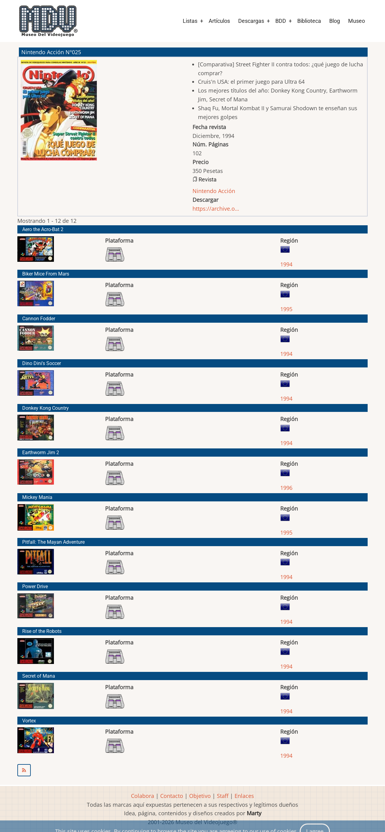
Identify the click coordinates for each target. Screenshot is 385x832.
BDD (280, 21)
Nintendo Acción (213, 191)
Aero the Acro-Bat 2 (42, 229)
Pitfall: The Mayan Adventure (53, 542)
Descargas (251, 21)
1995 (286, 309)
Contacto (171, 795)
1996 (286, 487)
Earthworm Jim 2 (40, 452)
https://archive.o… (215, 208)
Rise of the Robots (42, 631)
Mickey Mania (37, 497)
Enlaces (244, 795)
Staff (222, 795)
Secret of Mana (38, 676)
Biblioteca (309, 21)
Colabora (142, 795)
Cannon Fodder (38, 318)
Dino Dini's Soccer (41, 363)
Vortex (29, 721)
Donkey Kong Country (45, 408)
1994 (286, 264)
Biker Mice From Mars (45, 274)
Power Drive (35, 586)
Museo (356, 21)
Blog (334, 21)
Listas (190, 21)
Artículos (219, 21)
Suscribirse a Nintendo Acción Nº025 (192, 770)
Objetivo (200, 795)
